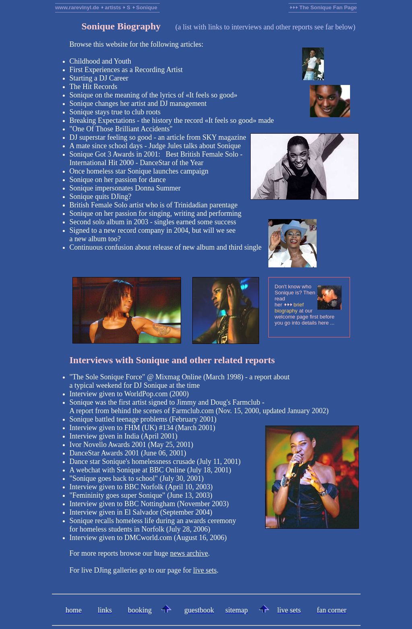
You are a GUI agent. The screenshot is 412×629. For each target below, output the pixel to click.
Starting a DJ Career (99, 78)
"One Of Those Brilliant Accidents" (121, 129)
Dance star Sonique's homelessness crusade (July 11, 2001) (155, 461)
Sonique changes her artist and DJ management (138, 103)
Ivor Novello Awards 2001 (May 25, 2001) (132, 445)
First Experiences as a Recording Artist (126, 70)
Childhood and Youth (101, 61)
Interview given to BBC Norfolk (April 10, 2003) (141, 487)
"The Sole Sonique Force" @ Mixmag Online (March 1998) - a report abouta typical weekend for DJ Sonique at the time (180, 381)
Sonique (146, 7)
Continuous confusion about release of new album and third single (166, 247)
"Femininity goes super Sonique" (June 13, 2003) (141, 495)
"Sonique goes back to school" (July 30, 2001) (137, 478)
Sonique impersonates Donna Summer (125, 188)
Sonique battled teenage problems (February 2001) (143, 419)
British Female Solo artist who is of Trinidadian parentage (154, 205)
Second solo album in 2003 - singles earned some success (153, 222)
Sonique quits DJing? (101, 196)
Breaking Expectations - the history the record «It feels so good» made (172, 120)
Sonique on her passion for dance (118, 180)
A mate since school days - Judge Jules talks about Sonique (155, 146)
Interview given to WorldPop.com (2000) (129, 394)
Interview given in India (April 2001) (123, 436)
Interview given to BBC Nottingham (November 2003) (149, 504)
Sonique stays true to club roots (115, 112)
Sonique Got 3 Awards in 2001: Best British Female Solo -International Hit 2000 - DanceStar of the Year (156, 158)
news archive (189, 553)
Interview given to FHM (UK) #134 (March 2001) (142, 428)
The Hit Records (93, 87)
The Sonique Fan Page (323, 7)
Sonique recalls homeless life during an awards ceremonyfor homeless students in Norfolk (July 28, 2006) (153, 525)
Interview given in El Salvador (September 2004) (141, 512)
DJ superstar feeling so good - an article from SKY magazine (158, 137)
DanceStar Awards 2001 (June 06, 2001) (128, 453)
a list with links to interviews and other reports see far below (265, 27)
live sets (205, 570)
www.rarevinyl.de (77, 7)
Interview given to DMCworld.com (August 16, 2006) (148, 538)
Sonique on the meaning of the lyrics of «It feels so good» (153, 95)
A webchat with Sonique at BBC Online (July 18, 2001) (150, 470)
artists (113, 7)
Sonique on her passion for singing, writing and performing (155, 213)
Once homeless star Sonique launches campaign (139, 171)
